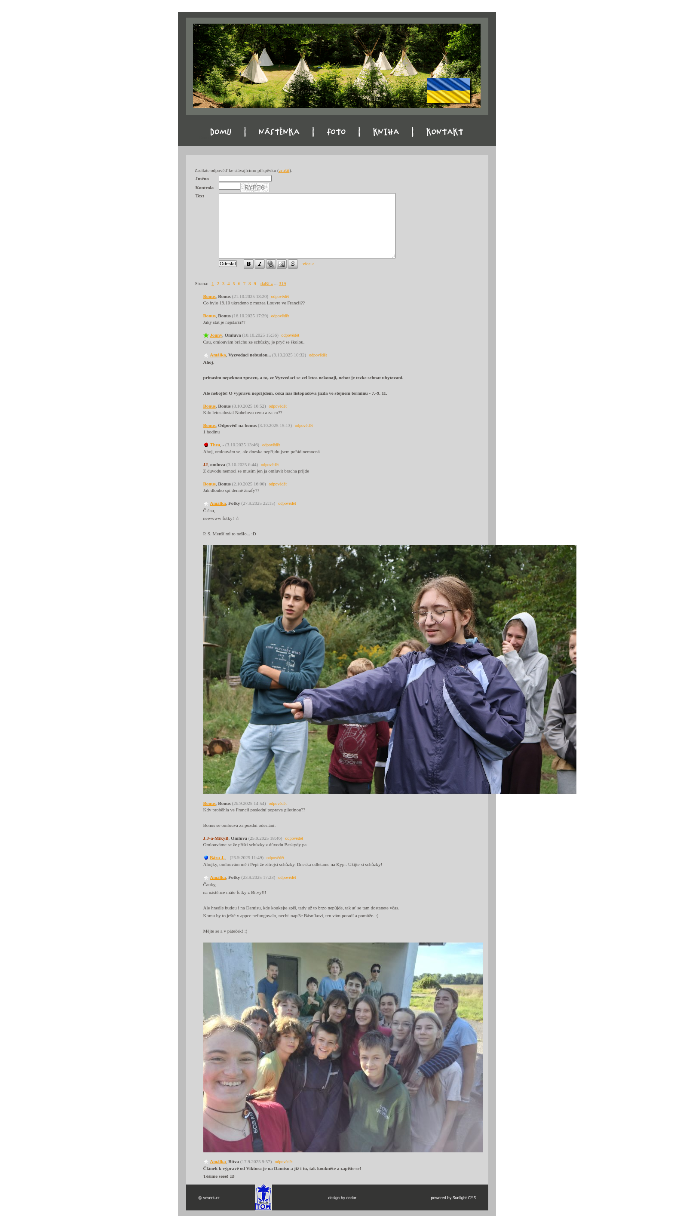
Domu (205, 137)
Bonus (209, 296)
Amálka (218, 354)
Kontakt (454, 137)
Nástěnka (269, 137)
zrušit (284, 170)
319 (282, 283)
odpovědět (280, 296)
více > (308, 263)
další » (266, 283)
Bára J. (217, 857)
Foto (332, 137)
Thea (215, 444)
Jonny (216, 335)
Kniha (391, 137)
